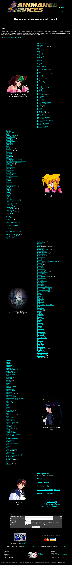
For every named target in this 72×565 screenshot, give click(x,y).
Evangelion (9, 156)
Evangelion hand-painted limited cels (16, 161)
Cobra (39, 106)
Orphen (39, 312)
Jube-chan (8, 228)
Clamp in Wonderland (43, 103)
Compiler (39, 108)
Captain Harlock (41, 94)
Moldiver (39, 275)
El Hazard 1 (9, 150)
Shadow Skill (9, 371)
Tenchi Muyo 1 (10, 392)
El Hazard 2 (9, 152)
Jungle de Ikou (10, 227)
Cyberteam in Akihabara (43, 117)
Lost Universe (41, 257)
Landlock (39, 245)
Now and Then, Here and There (45, 305)
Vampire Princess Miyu (12, 422)
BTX (38, 84)
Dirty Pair (8, 131)
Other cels (8, 464)
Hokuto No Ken (10, 209)
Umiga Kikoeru (10, 411)
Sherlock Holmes (10, 374)
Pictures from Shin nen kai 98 (52, 506)
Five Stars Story (10, 167)
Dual (7, 146)
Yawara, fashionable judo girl (14, 455)
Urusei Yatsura (10, 414)
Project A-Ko (40, 335)
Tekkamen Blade (10, 390)
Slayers (8, 380)
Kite (7, 239)
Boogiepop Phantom (42, 78)
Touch (7, 405)
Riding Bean (40, 344)
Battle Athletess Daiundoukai (45, 73)
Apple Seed (40, 57)
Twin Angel (9, 410)
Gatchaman (9, 182)
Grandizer (8, 192)
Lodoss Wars (40, 255)
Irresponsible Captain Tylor (13, 222)
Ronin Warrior (41, 347)
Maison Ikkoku (41, 269)
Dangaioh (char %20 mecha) (44, 120)
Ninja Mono (40, 300)
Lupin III (39, 260)
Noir (38, 303)
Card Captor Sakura (42, 96)
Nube (38, 306)
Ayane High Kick (42, 66)
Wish (7, 447)
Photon (39, 321)
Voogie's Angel (10, 435)
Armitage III (40, 60)
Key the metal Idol (11, 233)
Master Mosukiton (42, 272)
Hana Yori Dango (10, 206)
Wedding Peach (10, 440)
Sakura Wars (9, 363)
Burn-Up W (40, 88)
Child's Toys (40, 99)
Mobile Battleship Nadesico (44, 288)
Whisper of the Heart (11, 449)
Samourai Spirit (10, 366)
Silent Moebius (10, 377)
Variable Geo (9, 423)
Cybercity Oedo (41, 115)
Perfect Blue (40, 318)
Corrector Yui (41, 109)
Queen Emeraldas (42, 338)
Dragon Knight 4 (10, 141)
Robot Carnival (41, 345)
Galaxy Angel (9, 174)
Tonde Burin (9, 402)
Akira (38, 51)
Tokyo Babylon (10, 401)
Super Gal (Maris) (11, 386)
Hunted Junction (10, 210)
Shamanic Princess (11, 372)
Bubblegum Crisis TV (43, 87)
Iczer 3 (8, 216)
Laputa (39, 246)
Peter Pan (39, 320)
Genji (7, 183)
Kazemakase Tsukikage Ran (13, 231)
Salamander (9, 365)
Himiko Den (9, 207)
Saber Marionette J (42, 351)
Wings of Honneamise (12, 443)
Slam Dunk (9, 378)
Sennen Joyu (9, 368)
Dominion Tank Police (12, 135)
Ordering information (45, 493)
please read (25, 543)
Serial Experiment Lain (12, 369)
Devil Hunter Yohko (42, 126)
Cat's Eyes (40, 97)
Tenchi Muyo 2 (10, 393)
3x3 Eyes (39, 42)
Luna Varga (40, 258)
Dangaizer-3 (40, 121)
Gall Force (9, 177)
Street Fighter (9, 384)
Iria (7, 221)
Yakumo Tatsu (10, 453)
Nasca (39, 293)
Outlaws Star (40, 315)
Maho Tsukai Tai (41, 278)
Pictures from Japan (52, 504)
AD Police (40, 45)
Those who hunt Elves (12, 399)
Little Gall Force (41, 254)
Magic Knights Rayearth (43, 276)
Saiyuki (8, 362)
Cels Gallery (52, 502)
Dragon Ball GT (10, 137)
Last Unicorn (40, 248)
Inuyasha (8, 219)
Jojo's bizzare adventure (12, 225)
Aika (38, 48)
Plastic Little (40, 324)
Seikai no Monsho (42, 354)
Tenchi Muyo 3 (10, 395)
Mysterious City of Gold (43, 290)
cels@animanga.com (61, 554)
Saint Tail (8, 360)
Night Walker (40, 299)
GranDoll (8, 194)
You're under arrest (11, 456)
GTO (7, 197)
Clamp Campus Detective (44, 102)
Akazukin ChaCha (42, 49)
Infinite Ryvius (10, 218)
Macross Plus (40, 267)
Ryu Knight (40, 350)
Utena (7, 416)
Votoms (8, 437)
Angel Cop (40, 52)
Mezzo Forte (40, 285)
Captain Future (41, 93)
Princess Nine (41, 332)
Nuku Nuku (40, 308)
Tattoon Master (10, 389)
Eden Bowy (9, 149)
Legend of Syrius (41, 251)
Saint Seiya (40, 357)
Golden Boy (9, 189)
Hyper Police (9, 213)
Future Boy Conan (11, 173)
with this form (61, 546)
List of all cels (43, 486)
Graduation (9, 191)
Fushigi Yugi (9, 171)
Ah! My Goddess (41, 46)
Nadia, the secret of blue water (45, 291)
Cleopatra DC (41, 105)
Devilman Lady (41, 127)
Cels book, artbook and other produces (12, 37)
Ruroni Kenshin (41, 348)
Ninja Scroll (40, 302)
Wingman (8, 446)
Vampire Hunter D (11, 420)
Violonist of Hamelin (11, 429)
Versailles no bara (10, 426)
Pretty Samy (40, 330)
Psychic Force (41, 336)
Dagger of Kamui (42, 118)
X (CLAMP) (9, 452)
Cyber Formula (41, 114)
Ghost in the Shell (11, 185)
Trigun (8, 407)
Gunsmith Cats (10, 201)
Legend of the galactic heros (44, 252)
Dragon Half (9, 140)
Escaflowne (9, 155)
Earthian (8, 147)
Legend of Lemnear (42, 249)
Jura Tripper (9, 230)
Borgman (39, 79)
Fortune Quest (10, 170)
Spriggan (8, 383)
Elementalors (9, 153)
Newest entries (43, 482)
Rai (38, 339)
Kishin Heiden (10, 237)
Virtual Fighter (10, 431)
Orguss (39, 311)
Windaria (8, 444)
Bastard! (39, 72)
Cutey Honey (40, 112)
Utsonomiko (9, 417)
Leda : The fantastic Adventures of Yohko (48, 261)
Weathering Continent (12, 438)
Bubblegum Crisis (42, 85)
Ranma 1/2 (40, 341)
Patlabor (39, 317)
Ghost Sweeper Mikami (12, 186)
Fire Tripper (9, 165)
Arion (38, 58)
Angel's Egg (40, 55)
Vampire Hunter (10, 419)
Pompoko (39, 327)
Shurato (8, 375)
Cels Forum (42, 479)
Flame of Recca (10, 168)
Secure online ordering (20, 542)
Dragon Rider (9, 143)
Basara (39, 70)
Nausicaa (39, 294)
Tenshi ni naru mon (11, 396)
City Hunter (40, 100)
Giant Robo (9, 188)
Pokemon (39, 326)
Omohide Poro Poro (42, 309)
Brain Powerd (41, 82)
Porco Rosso (40, 329)
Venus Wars (9, 425)
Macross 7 (40, 266)
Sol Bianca (9, 381)
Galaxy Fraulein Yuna (12, 176)
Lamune (39, 243)
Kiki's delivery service (12, 234)
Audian (39, 64)
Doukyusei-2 (9, 144)
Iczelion (8, 215)
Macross (39, 263)
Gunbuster (9, 195)
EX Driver (9, 158)
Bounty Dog (40, 81)
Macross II (40, 264)
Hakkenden (9, 204)
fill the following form (29, 546)
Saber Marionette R (42, 353)
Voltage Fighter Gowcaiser (13, 434)
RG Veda (39, 342)
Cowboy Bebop (41, 111)
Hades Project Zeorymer (12, 203)
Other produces (43, 474)
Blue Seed (40, 76)
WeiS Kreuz (9, 441)
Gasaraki (8, 180)
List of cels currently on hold (48, 489)
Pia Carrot (40, 323)
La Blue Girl (40, 242)
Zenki (7, 461)
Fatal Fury (8, 164)
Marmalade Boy (41, 270)
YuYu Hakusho (10, 459)
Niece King (40, 297)
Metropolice (40, 284)
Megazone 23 (41, 282)
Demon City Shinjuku (43, 123)
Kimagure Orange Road (12, 236)
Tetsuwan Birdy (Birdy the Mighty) (15, 398)
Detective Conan (41, 124)
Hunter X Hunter (10, 212)
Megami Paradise (42, 281)
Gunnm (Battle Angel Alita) (13, 200)
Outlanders (40, 314)
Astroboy (39, 63)
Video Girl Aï (9, 428)
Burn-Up (39, 90)
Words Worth (9, 450)
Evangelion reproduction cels (14, 159)
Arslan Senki (40, 61)
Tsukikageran (9, 408)
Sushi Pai (8, 387)
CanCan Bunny (41, 91)
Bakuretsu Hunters (42, 69)
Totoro (7, 404)
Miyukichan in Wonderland (44, 287)
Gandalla (8, 179)
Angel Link (40, 54)
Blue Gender (40, 75)
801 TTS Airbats (41, 43)
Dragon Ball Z (10, 138)
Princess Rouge (41, 333)
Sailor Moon (40, 356)
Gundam (8, 198)
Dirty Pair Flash (10, 132)
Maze (38, 279)
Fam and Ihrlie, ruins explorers (14, 162)
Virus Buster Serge (11, 432)
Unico (7, 413)
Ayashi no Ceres (41, 67)
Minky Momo (41, 273)
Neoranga (39, 296)
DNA (7, 134)
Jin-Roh (8, 224)
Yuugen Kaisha (10, 458)
